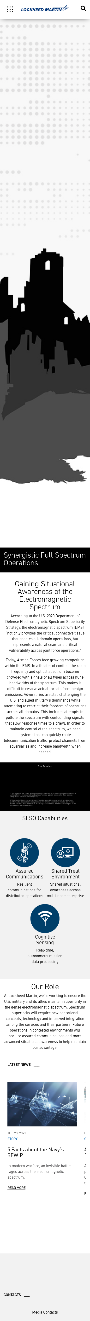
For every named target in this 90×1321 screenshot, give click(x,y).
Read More (16, 1187)
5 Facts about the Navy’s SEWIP (35, 1152)
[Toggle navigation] (10, 9)
